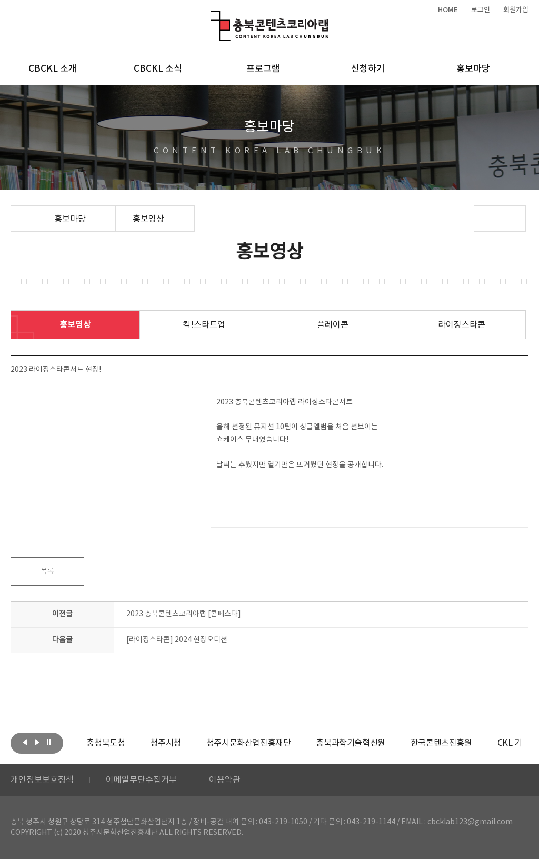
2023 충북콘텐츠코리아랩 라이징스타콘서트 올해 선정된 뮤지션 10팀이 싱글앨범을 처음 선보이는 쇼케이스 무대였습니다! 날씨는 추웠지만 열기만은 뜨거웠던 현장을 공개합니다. (299, 433)
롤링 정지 (49, 742)
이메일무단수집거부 (141, 780)
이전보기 (24, 742)
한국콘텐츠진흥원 (441, 743)
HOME (448, 10)
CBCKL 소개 (52, 69)
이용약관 (225, 780)
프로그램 (263, 69)
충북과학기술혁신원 (350, 743)
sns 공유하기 (486, 219)
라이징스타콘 (461, 325)
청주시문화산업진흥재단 (248, 743)
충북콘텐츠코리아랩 (213, 16)
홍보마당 (473, 69)
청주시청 (165, 743)
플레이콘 (332, 325)
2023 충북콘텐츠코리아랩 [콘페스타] (183, 614)
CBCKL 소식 (158, 69)
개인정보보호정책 (42, 780)
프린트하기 (512, 219)
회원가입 (515, 10)
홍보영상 (75, 325)
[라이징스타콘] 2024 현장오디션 (176, 640)
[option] (105, 743)
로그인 (480, 10)
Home (13, 212)
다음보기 (37, 742)
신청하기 (368, 69)
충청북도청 (105, 743)
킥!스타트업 (204, 325)
